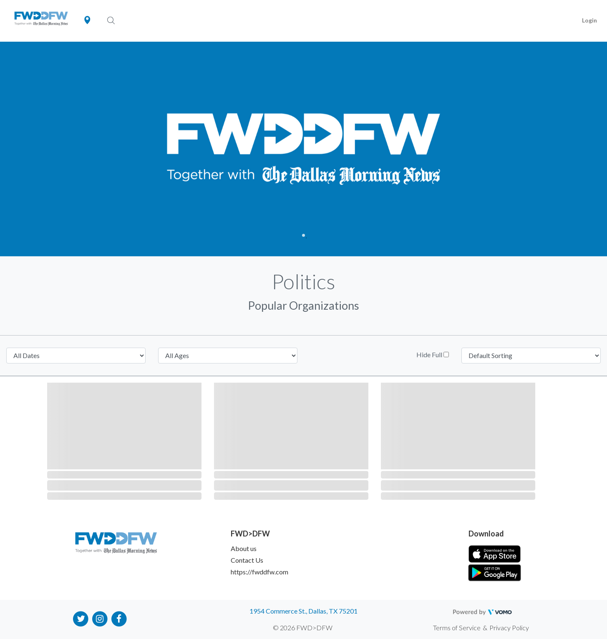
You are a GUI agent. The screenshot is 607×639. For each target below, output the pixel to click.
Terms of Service (457, 627)
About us (244, 548)
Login (589, 20)
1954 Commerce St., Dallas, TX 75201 (303, 611)
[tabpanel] (303, 149)
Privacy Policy (509, 627)
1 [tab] (303, 235)
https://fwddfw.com (259, 572)
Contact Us (247, 560)
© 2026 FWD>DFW (302, 627)
